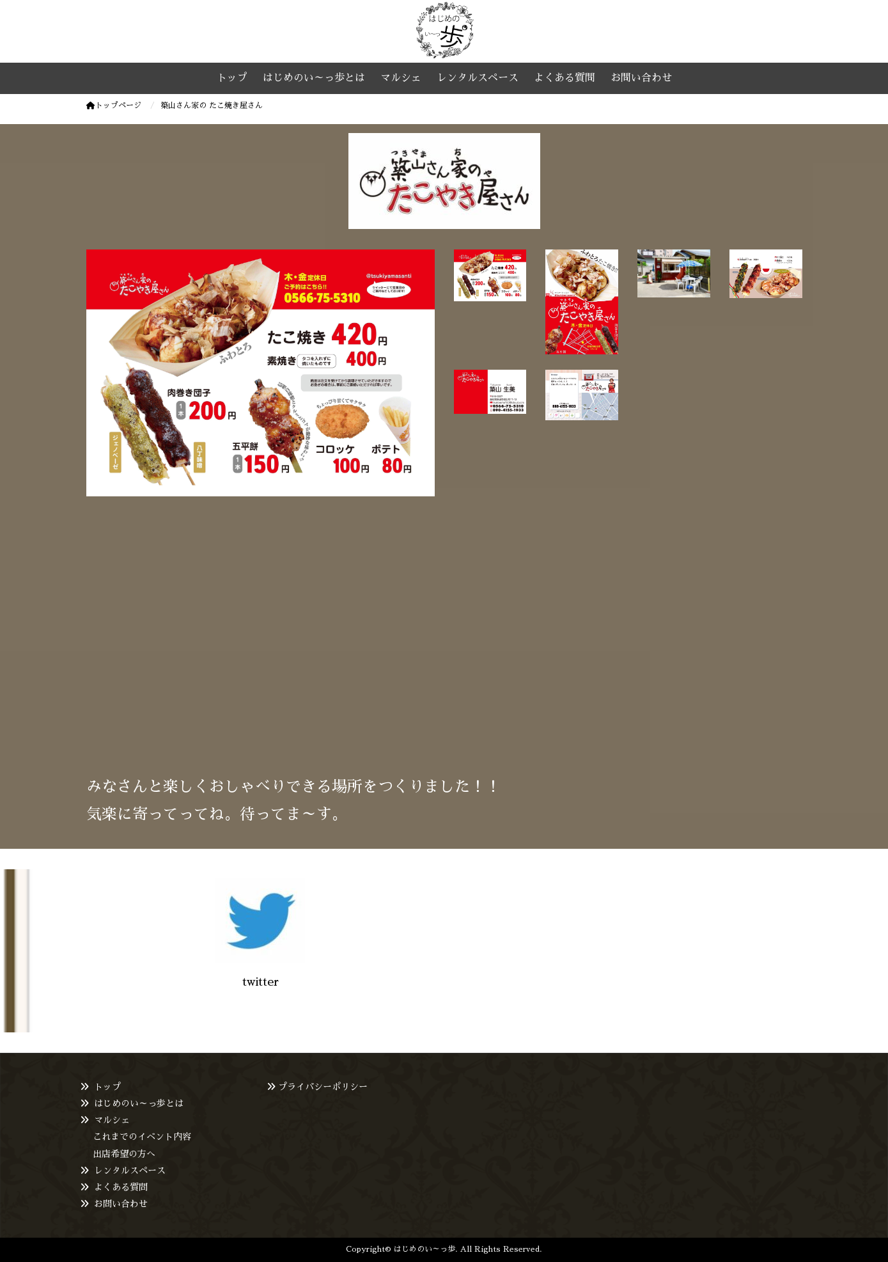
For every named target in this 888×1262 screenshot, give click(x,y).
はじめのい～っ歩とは (138, 1103)
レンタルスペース (130, 1170)
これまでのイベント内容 (142, 1136)
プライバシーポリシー (323, 1086)
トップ (107, 1086)
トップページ (113, 105)
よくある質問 (121, 1187)
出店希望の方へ (124, 1153)
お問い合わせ (121, 1203)
